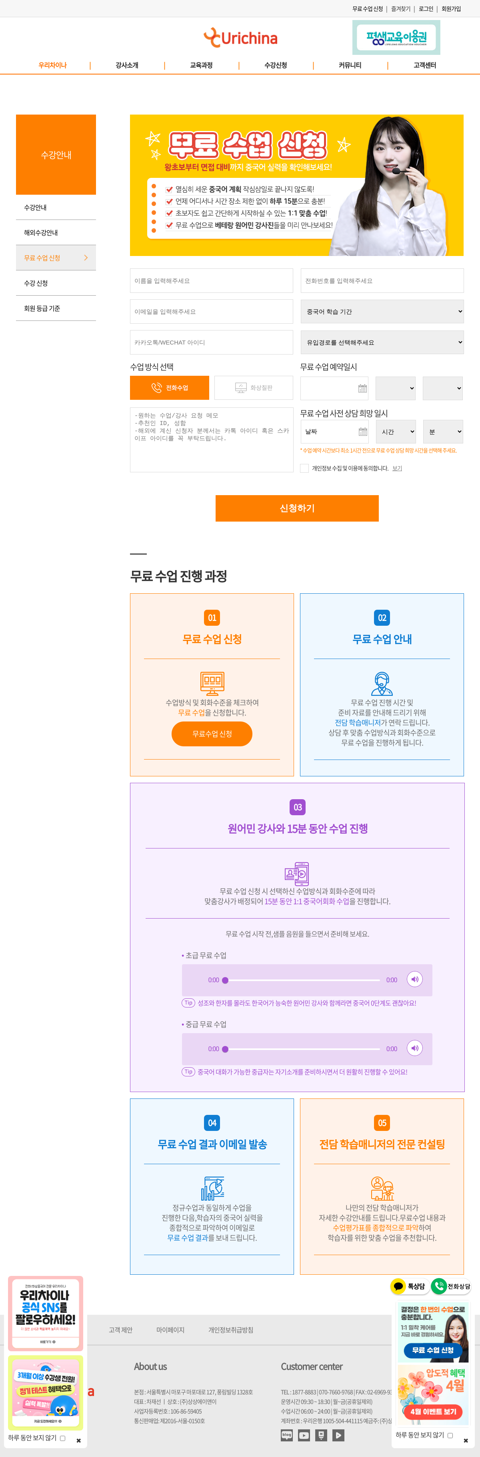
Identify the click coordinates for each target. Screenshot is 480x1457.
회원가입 (451, 8)
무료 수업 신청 (367, 8)
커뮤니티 (363, 65)
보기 (397, 468)
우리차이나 (64, 65)
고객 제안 (120, 1329)
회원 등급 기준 (42, 308)
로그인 (426, 8)
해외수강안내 (41, 232)
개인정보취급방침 (230, 1329)
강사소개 (140, 65)
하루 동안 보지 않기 (36, 1437)
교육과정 (214, 65)
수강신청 (288, 65)
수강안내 (35, 207)
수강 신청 (36, 283)
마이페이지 (170, 1329)
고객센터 (425, 65)
